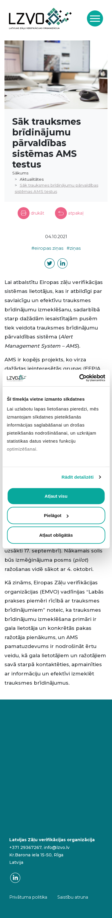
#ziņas (74, 248)
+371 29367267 (25, 847)
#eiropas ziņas (47, 248)
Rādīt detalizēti (77, 477)
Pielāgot (56, 515)
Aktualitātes (32, 179)
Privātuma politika (28, 897)
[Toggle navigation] (95, 18)
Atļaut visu (56, 495)
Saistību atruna (72, 897)
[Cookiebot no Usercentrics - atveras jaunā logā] (79, 378)
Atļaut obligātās (56, 534)
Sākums (20, 173)
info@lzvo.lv (57, 847)
